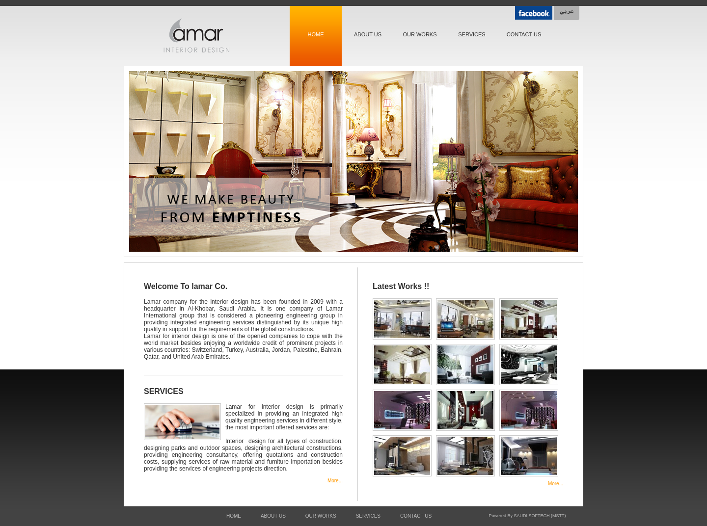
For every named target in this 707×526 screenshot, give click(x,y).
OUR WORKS (419, 34)
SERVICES (471, 34)
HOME (316, 34)
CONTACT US (524, 34)
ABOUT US (367, 34)
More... (335, 480)
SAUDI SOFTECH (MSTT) (540, 515)
